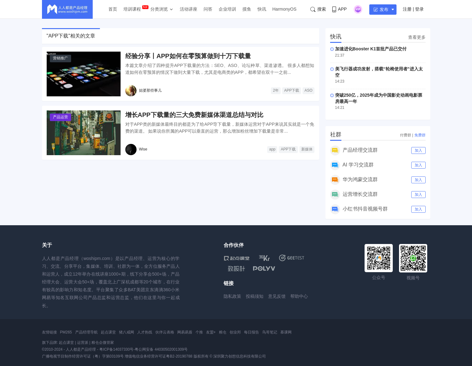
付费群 (405, 135)
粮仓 (222, 332)
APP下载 (291, 90)
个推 (199, 332)
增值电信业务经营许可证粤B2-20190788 (158, 356)
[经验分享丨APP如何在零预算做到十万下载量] (84, 74)
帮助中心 (299, 296)
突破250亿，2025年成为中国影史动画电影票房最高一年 (379, 98)
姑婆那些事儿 (150, 90)
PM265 (66, 332)
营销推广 (60, 58)
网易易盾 (184, 332)
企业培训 (227, 9)
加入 (418, 150)
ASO (308, 90)
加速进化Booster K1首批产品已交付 (371, 48)
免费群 (420, 135)
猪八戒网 (126, 332)
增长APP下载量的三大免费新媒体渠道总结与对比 (194, 114)
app (272, 149)
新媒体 (307, 149)
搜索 (318, 9)
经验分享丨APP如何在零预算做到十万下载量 (188, 56)
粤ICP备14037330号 (116, 349)
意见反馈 (277, 296)
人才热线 (144, 332)
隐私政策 (232, 296)
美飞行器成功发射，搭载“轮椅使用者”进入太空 (379, 72)
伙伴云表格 (164, 332)
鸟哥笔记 (269, 332)
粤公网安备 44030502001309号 (161, 349)
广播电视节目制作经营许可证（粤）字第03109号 (83, 356)
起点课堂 (108, 332)
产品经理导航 (86, 332)
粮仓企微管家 (102, 342)
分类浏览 (159, 9)
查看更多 (417, 37)
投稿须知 (254, 296)
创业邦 (235, 332)
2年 (276, 90)
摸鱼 (246, 9)
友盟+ (211, 332)
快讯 (261, 9)
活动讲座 (188, 9)
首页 (112, 9)
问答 (208, 9)
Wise (143, 149)
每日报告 (251, 332)
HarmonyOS (284, 9)
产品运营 (60, 117)
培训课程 (132, 9)
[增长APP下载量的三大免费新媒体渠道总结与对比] (84, 132)
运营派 (82, 342)
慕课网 (286, 332)
